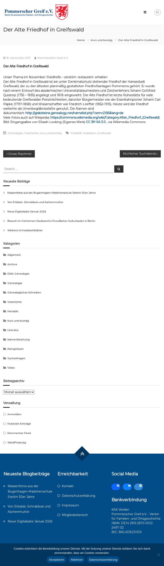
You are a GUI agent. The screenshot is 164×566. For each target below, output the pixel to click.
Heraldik (12, 311)
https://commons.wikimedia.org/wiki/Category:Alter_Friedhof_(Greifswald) (105, 117)
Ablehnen (76, 559)
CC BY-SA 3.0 (96, 122)
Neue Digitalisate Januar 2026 (26, 211)
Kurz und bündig (101, 40)
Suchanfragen (16, 358)
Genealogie (15, 133)
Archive (12, 264)
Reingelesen (15, 348)
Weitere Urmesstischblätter (25, 230)
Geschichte (31, 133)
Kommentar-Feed (19, 433)
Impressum (70, 505)
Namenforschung (18, 339)
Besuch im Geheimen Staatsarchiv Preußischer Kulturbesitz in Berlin (51, 220)
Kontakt (68, 486)
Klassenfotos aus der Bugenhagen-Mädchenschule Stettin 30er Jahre (51, 192)
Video (11, 367)
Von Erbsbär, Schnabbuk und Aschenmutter (35, 202)
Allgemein (14, 254)
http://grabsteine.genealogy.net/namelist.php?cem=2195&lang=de (74, 113)
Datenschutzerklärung (78, 496)
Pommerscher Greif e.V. (52, 57)
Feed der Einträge (19, 423)
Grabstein (89, 133)
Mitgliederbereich (75, 515)
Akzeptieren (56, 559)
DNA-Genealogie (18, 273)
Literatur (13, 330)
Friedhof (76, 133)
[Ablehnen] (159, 555)
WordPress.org (16, 442)
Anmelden (14, 414)
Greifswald (104, 133)
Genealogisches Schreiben (24, 292)
